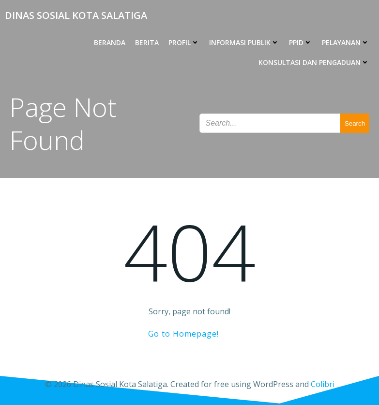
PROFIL (183, 42)
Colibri (322, 384)
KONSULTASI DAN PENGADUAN (313, 62)
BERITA (147, 42)
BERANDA (109, 42)
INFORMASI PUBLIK (244, 42)
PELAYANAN (345, 42)
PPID (300, 42)
